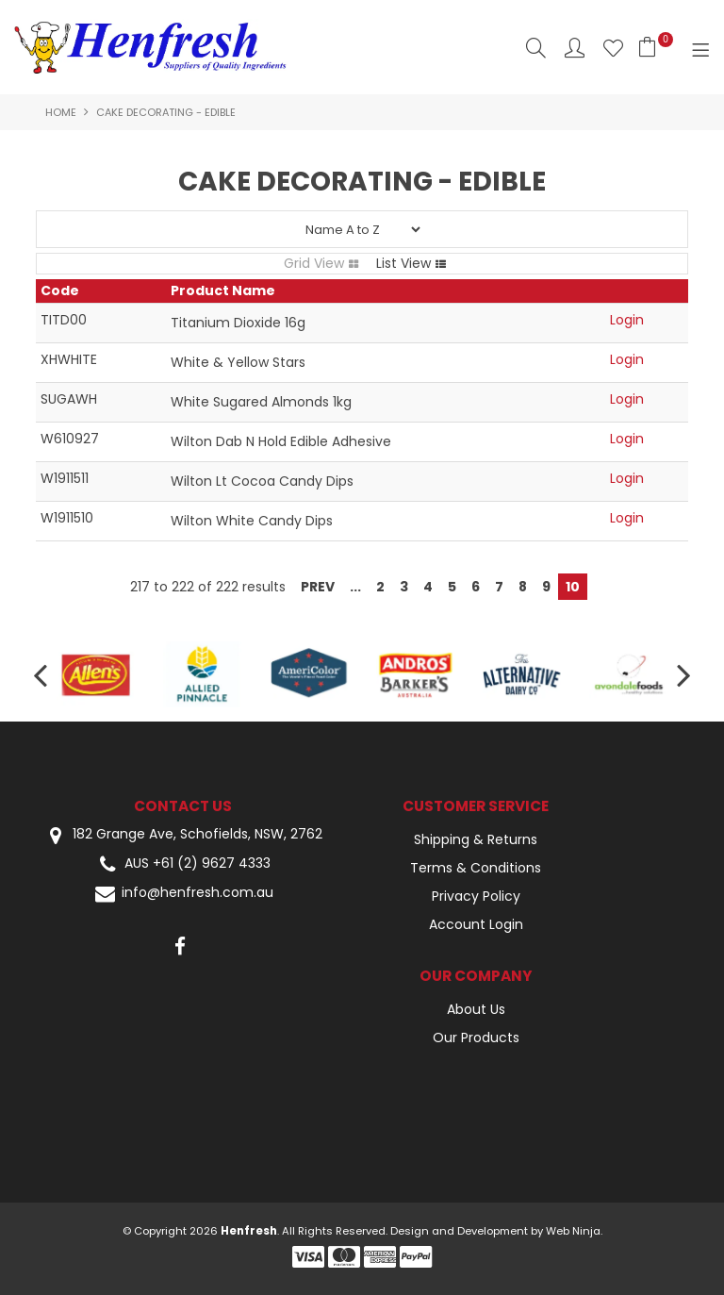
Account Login (476, 924)
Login (627, 319)
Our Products (476, 1037)
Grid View (314, 263)
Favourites (613, 48)
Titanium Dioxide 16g (238, 322)
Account (574, 48)
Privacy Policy (476, 896)
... (355, 586)
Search (536, 48)
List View (403, 263)
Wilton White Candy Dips (252, 520)
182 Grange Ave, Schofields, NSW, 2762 (182, 835)
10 (573, 586)
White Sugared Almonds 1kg (261, 401)
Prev (318, 586)
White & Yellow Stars (238, 362)
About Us (476, 1009)
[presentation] (42, 675)
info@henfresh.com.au (182, 894)
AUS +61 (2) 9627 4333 (183, 864)
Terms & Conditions (475, 867)
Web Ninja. (574, 1230)
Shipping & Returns (475, 839)
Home (60, 112)
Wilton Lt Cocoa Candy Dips (262, 481)
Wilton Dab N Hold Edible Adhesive (281, 441)
